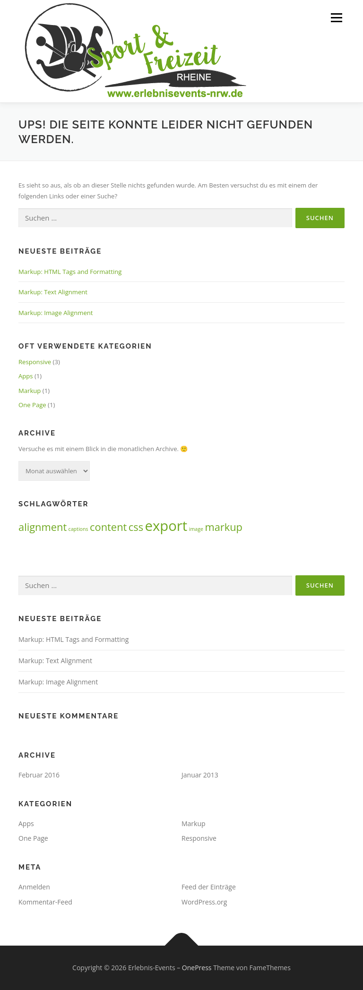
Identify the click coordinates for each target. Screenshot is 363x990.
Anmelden (34, 886)
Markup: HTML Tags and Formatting (69, 271)
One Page (32, 405)
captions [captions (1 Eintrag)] (78, 529)
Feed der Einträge (209, 886)
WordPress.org (204, 901)
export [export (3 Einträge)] (166, 525)
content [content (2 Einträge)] (108, 527)
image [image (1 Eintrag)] (196, 529)
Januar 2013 (200, 774)
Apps (25, 376)
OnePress (197, 967)
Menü (336, 17)
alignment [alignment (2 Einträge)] (42, 527)
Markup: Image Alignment (55, 312)
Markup (29, 390)
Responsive (34, 362)
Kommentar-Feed (45, 901)
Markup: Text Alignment (52, 292)
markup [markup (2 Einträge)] (223, 527)
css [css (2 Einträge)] (136, 527)
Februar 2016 (39, 774)
